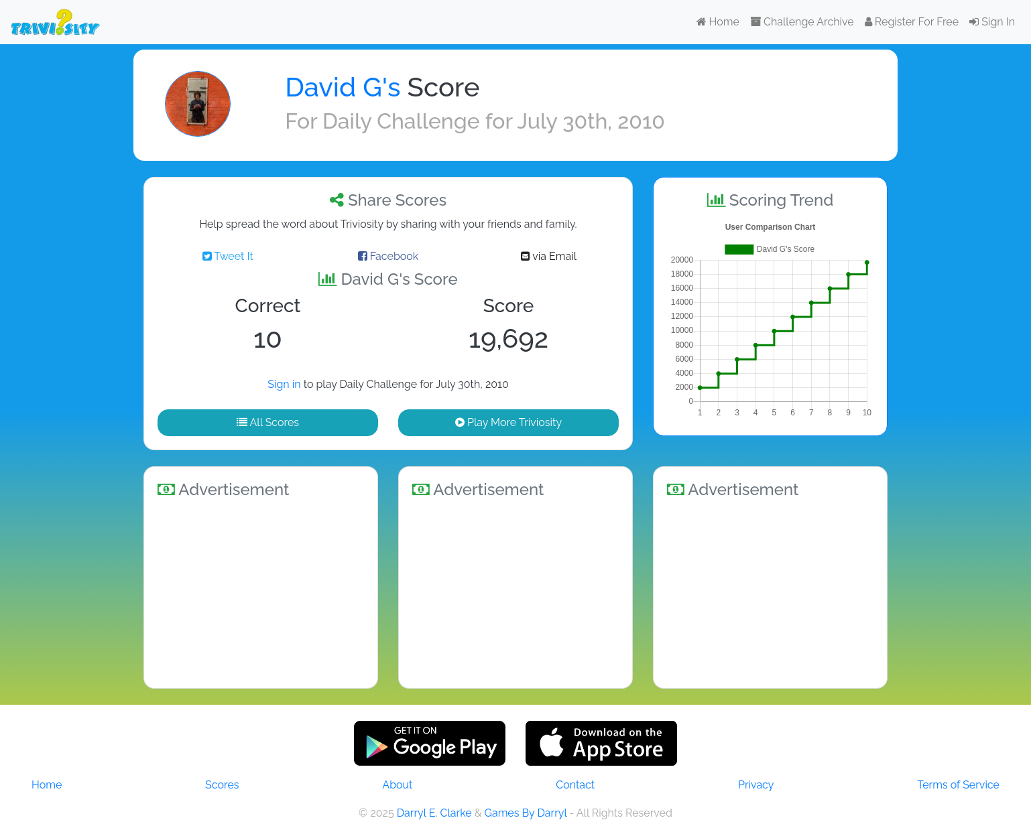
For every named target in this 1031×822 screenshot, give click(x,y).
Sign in (283, 384)
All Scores (268, 422)
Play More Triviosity (508, 422)
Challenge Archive (802, 21)
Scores (222, 784)
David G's (342, 86)
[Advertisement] (261, 591)
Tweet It (227, 256)
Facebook (388, 256)
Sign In (992, 21)
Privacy (756, 784)
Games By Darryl (525, 813)
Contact (575, 784)
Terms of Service (958, 784)
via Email (549, 256)
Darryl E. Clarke (434, 813)
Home (717, 21)
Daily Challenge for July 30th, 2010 (493, 121)
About (397, 784)
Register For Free (912, 21)
